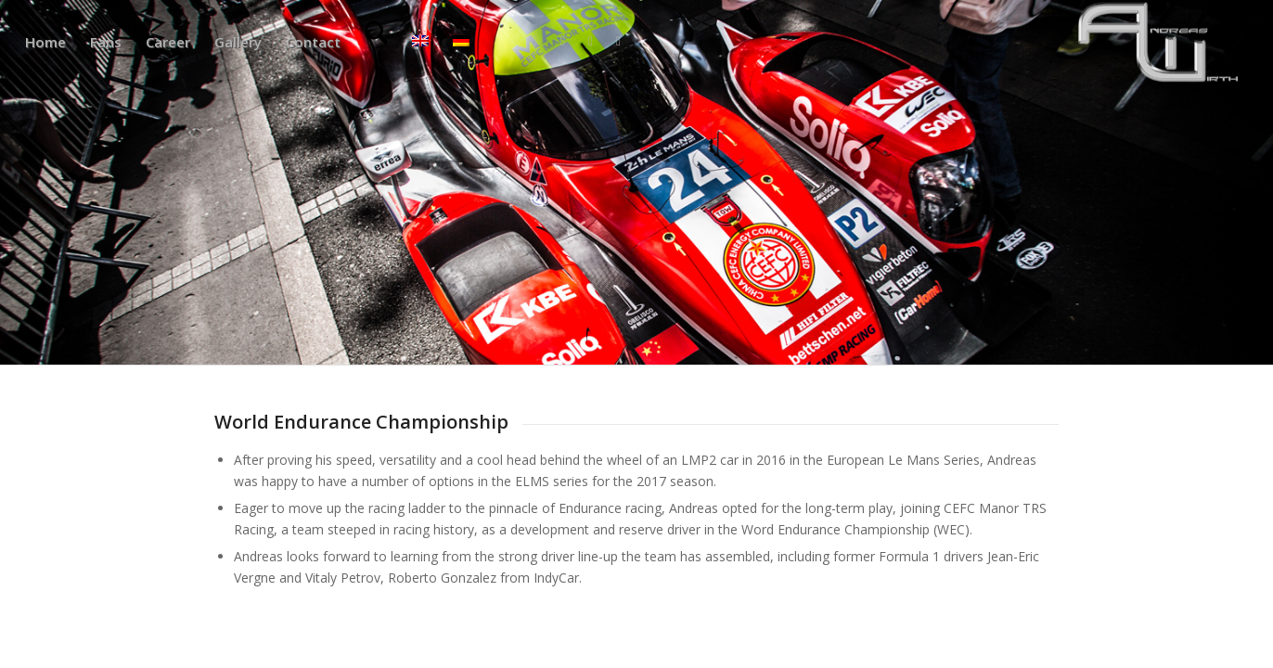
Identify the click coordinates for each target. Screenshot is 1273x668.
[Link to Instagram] (590, 41)
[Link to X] (562, 41)
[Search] (376, 42)
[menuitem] (45, 42)
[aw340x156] (1159, 42)
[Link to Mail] (618, 41)
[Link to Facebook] (534, 41)
